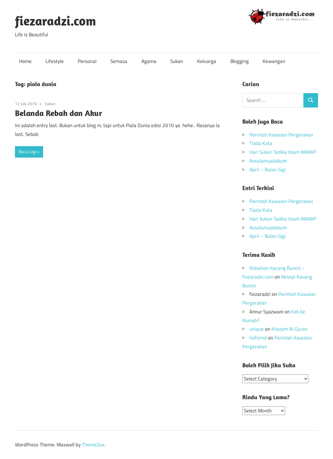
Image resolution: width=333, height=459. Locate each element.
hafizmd (258, 338)
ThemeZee (93, 444)
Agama (148, 61)
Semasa (118, 61)
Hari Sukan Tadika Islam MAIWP (282, 152)
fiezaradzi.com (55, 21)
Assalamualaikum (268, 161)
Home (25, 61)
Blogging (239, 61)
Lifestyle (54, 61)
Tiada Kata (260, 143)
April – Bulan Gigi (267, 169)
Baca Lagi (27, 151)
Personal (87, 61)
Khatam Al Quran (289, 329)
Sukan (176, 61)
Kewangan (274, 61)
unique (256, 329)
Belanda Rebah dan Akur (58, 113)
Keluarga (206, 61)
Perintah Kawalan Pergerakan (281, 135)
